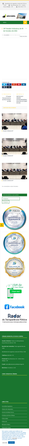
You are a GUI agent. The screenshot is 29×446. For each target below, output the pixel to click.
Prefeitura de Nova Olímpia (8, 415)
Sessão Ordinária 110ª (8, 180)
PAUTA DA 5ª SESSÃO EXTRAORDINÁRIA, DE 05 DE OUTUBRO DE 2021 (21, 100)
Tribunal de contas (6, 427)
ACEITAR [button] (11, 442)
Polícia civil (4, 421)
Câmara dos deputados (7, 409)
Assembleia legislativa (7, 406)
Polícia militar (5, 418)
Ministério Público (6, 424)
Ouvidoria (10, 367)
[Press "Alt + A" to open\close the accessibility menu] (2, 225)
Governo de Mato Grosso (8, 412)
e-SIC (14, 367)
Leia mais (14, 438)
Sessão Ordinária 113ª (8, 131)
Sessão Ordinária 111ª (8, 155)
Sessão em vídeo (23, 36)
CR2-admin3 (6, 35)
